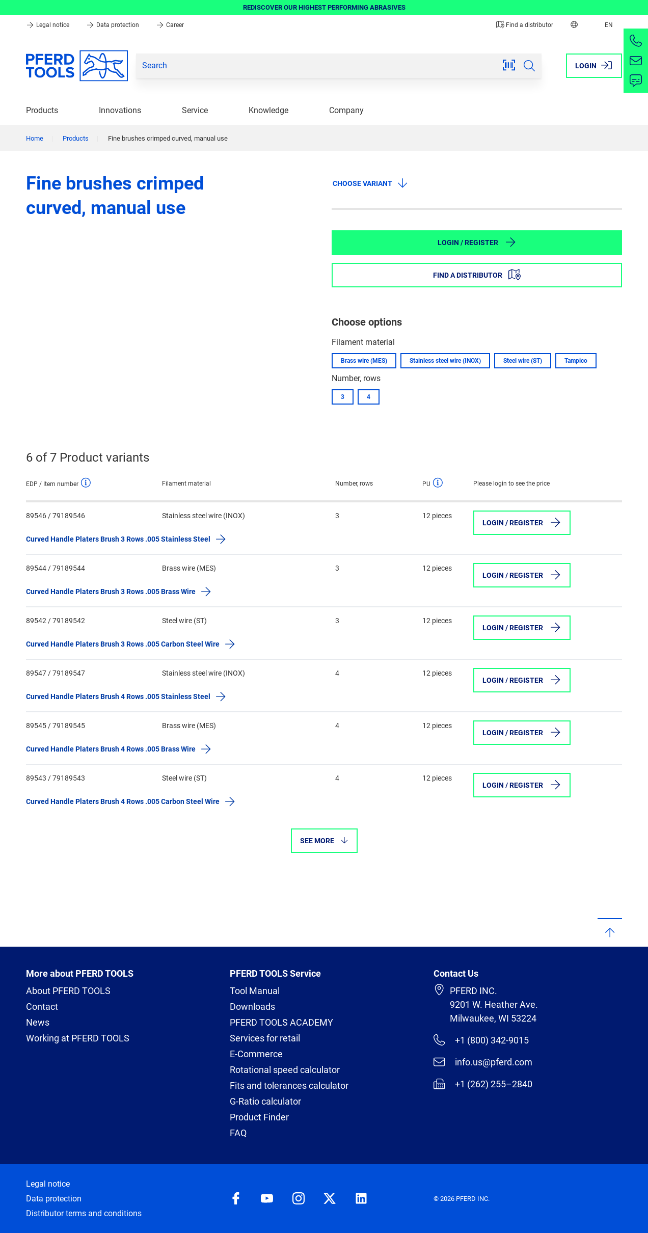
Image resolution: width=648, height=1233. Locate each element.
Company (346, 110)
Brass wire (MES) (364, 360)
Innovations (120, 110)
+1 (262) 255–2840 (483, 1083)
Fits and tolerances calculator (289, 1085)
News (37, 1022)
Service (195, 110)
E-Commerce (256, 1054)
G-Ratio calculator (265, 1101)
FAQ (238, 1133)
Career (170, 25)
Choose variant (371, 183)
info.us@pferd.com (483, 1061)
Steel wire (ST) (522, 360)
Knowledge (268, 110)
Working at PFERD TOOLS (77, 1038)
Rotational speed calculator (285, 1069)
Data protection (113, 25)
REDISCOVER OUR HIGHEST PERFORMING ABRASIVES (324, 7)
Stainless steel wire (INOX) (445, 360)
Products (42, 110)
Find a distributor (524, 25)
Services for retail (265, 1038)
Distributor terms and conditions (84, 1213)
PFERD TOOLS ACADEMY (281, 1022)
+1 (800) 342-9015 (481, 1040)
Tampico (575, 360)
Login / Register (477, 242)
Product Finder (259, 1117)
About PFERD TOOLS (68, 990)
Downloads (252, 1006)
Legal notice (48, 25)
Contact (42, 1006)
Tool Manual (255, 990)
